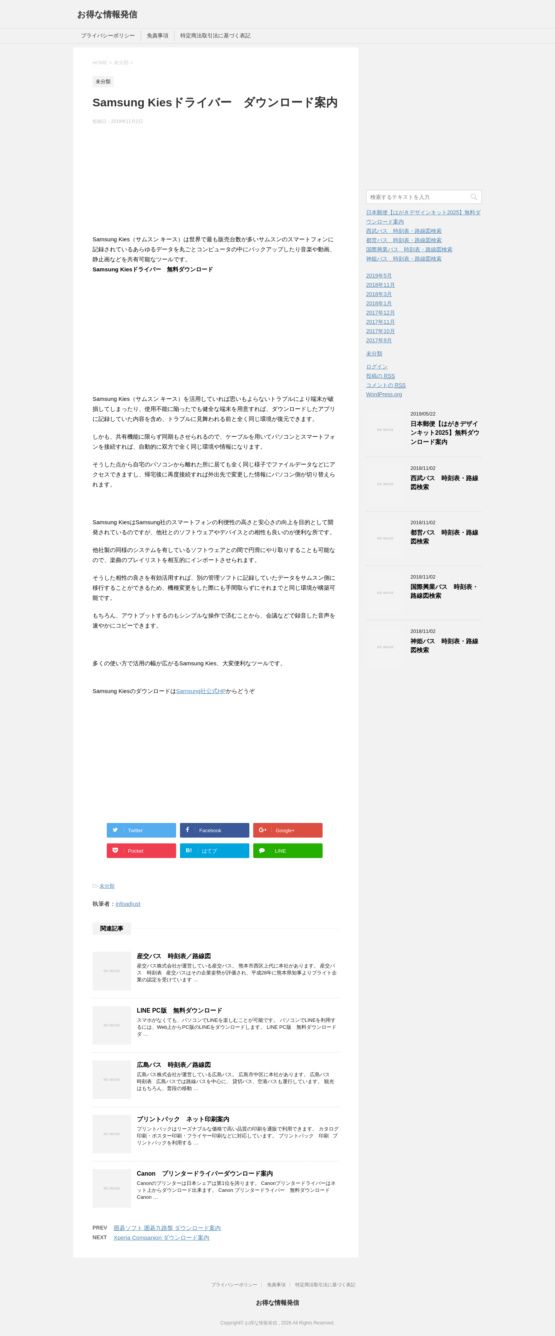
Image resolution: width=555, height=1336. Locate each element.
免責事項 (157, 35)
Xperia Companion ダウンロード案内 (161, 1237)
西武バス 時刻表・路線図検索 (404, 231)
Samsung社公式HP (201, 691)
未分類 (106, 886)
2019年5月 (379, 276)
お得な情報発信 (107, 14)
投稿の (380, 376)
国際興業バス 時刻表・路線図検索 (409, 249)
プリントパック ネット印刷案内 (183, 1119)
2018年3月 (379, 294)
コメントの (386, 385)
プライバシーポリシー (108, 35)
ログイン (377, 366)
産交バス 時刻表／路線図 (174, 956)
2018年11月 (380, 285)
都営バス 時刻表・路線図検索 (404, 240)
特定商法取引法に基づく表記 (215, 35)
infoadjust (128, 903)
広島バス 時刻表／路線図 (174, 1065)
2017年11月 (380, 322)
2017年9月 (379, 340)
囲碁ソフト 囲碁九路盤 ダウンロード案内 (167, 1228)
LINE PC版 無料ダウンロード (179, 1010)
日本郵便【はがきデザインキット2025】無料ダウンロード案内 (444, 433)
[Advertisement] (216, 181)
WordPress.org (384, 394)
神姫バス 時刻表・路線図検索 (404, 259)
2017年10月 (380, 331)
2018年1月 (379, 303)
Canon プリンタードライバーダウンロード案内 (205, 1173)
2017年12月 (380, 313)
